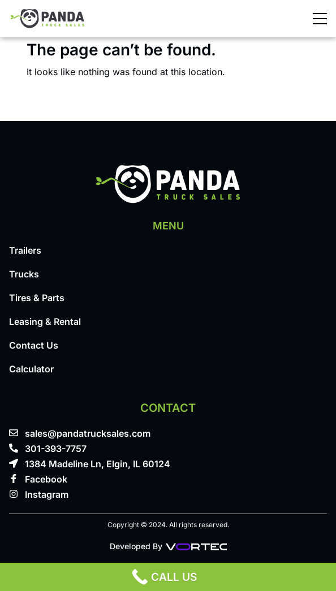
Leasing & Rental (45, 321)
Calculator (31, 369)
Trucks (24, 274)
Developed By (168, 546)
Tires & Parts (36, 298)
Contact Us (33, 345)
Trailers (25, 250)
